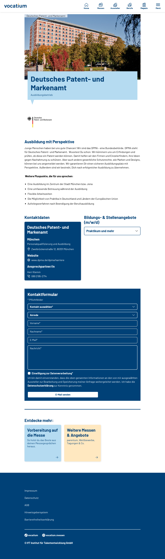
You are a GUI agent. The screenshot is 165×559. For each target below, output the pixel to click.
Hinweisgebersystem (36, 512)
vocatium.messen (55, 535)
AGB (26, 505)
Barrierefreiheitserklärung (39, 519)
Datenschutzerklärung (40, 386)
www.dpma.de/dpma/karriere (48, 260)
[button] (112, 231)
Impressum (30, 490)
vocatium (31, 535)
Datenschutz (31, 497)
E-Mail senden (63, 395)
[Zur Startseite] (15, 6)
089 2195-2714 (37, 276)
